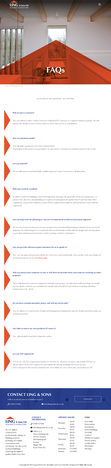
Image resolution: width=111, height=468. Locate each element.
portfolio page (32, 258)
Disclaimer (89, 446)
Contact (88, 435)
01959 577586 (14, 404)
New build (89, 421)
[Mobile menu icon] (99, 4)
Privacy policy (90, 440)
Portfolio (88, 432)
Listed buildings (91, 430)
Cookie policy (90, 443)
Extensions (89, 427)
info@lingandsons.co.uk (53, 404)
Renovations (90, 424)
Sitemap (88, 449)
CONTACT (88, 399)
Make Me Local (85, 465)
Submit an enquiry (92, 438)
